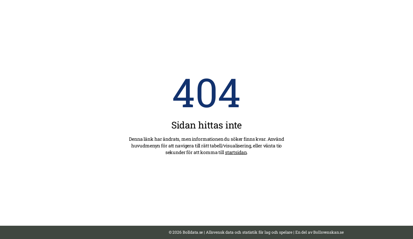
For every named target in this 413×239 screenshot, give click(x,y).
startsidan (236, 152)
